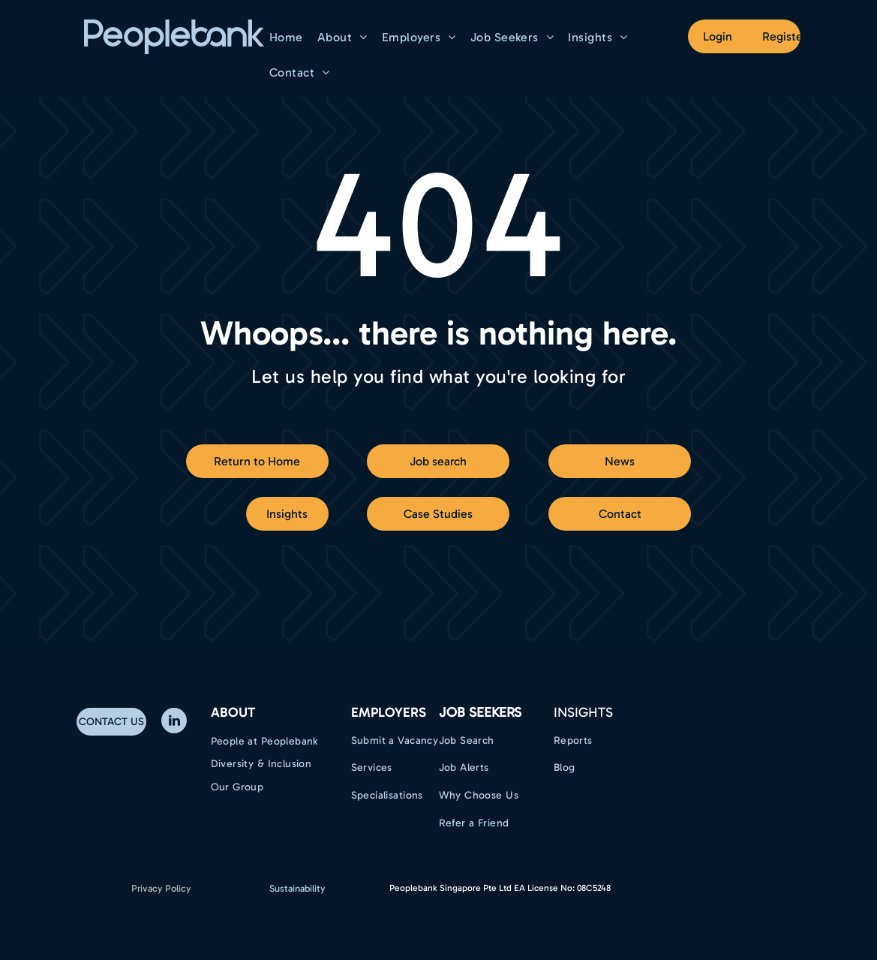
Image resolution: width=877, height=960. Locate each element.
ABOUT (233, 712)
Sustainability (297, 888)
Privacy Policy (161, 888)
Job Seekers (480, 712)
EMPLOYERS (388, 712)
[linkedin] (174, 722)
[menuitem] (288, 37)
